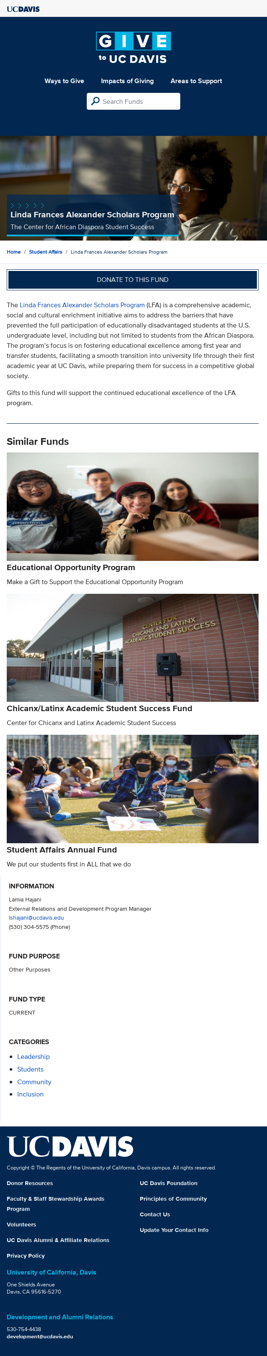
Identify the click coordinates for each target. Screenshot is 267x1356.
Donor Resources (30, 1183)
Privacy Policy (26, 1255)
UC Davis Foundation (169, 1183)
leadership (33, 1056)
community (34, 1082)
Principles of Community (173, 1198)
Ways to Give (64, 81)
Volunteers (21, 1224)
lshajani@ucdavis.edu (36, 917)
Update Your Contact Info (174, 1230)
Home (14, 251)
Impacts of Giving (127, 81)
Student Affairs (45, 251)
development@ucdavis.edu (40, 1336)
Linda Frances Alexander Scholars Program (82, 305)
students (30, 1069)
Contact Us (155, 1214)
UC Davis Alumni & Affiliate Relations (58, 1240)
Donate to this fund (132, 279)
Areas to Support (196, 81)
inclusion (30, 1094)
